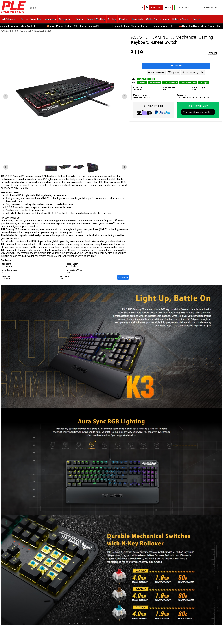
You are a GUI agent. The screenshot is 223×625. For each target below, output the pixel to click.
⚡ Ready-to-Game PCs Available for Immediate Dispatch (142, 26)
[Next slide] (124, 96)
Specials (197, 19)
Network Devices (181, 19)
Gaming (79, 19)
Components (65, 19)
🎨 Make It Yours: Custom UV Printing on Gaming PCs (75, 26)
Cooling (112, 19)
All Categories (9, 19)
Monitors (123, 19)
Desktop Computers (31, 19)
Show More (123, 277)
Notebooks (50, 19)
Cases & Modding (96, 19)
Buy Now (173, 72)
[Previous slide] (5, 96)
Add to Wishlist (156, 72)
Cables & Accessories (157, 19)
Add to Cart (176, 65)
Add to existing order (192, 72)
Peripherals (137, 19)
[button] (51, 167)
